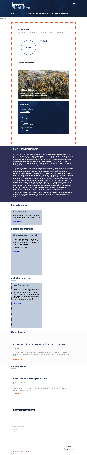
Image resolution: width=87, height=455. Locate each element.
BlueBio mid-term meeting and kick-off (30, 378)
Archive (14, 428)
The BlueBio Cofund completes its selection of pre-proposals (39, 345)
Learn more (25, 111)
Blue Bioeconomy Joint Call (25, 235)
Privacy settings (68, 446)
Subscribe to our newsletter (24, 409)
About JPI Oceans (18, 426)
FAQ (13, 431)
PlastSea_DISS (19, 212)
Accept (66, 449)
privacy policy (36, 417)
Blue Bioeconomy (21, 286)
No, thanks (71, 449)
